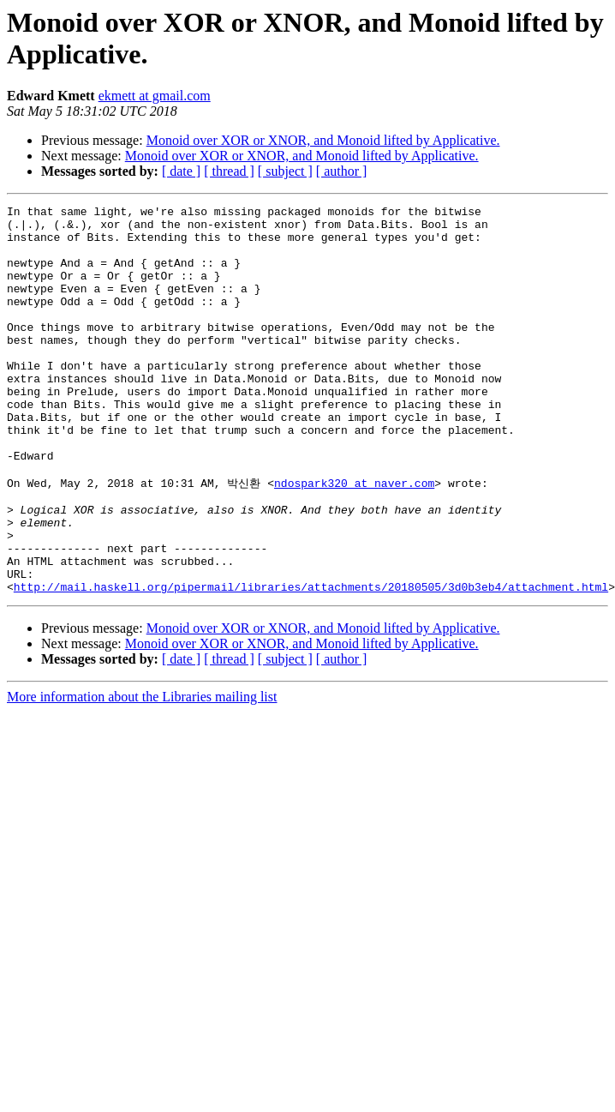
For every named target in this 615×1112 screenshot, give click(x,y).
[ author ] (341, 171)
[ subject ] (285, 171)
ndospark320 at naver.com (354, 537)
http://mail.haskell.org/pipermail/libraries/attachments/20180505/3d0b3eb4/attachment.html (311, 662)
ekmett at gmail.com (155, 95)
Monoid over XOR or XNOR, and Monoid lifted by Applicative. (323, 140)
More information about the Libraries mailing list (142, 772)
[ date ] (181, 171)
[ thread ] (229, 171)
